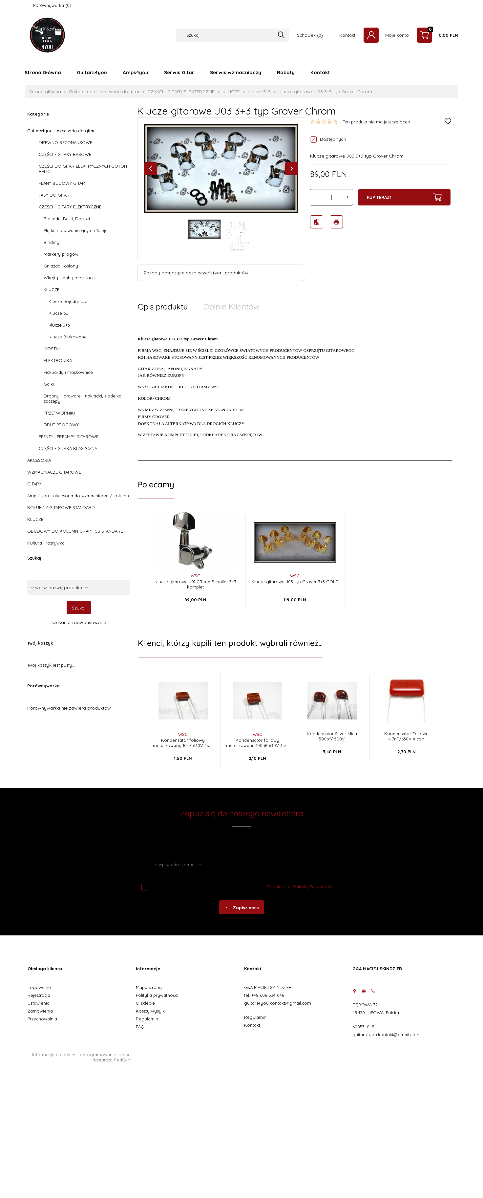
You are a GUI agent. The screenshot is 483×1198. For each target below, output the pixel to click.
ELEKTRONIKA (58, 360)
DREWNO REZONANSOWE (65, 142)
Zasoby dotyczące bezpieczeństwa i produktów (195, 273)
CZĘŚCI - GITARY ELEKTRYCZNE (70, 206)
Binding (51, 242)
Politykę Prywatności (313, 886)
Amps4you (135, 72)
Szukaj (79, 608)
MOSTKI (52, 348)
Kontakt (347, 35)
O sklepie (145, 1003)
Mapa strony (149, 987)
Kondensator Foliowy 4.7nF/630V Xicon (406, 736)
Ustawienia (39, 1003)
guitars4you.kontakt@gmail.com (277, 1003)
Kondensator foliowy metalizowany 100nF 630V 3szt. (257, 743)
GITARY (34, 483)
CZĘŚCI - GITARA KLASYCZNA (68, 448)
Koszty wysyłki (151, 1011)
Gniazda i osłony (61, 265)
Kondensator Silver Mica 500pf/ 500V (332, 736)
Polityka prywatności (157, 995)
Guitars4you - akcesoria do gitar (61, 130)
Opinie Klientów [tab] (231, 306)
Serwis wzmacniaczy (235, 72)
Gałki (49, 384)
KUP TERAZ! (404, 197)
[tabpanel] (295, 390)
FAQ (140, 1026)
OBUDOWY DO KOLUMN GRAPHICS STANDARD (75, 531)
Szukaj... (35, 558)
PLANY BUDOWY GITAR (62, 183)
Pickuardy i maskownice (68, 372)
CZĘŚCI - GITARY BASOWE (65, 154)
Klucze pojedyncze (68, 301)
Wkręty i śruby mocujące (69, 277)
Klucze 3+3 (59, 325)
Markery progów (61, 254)
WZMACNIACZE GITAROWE (54, 472)
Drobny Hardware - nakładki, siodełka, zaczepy (83, 398)
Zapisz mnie (241, 907)
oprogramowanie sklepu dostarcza (105, 1057)
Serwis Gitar (179, 72)
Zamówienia (40, 1011)
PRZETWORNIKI (59, 413)
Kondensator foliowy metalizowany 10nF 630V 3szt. (183, 743)
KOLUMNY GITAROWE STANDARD (61, 507)
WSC (195, 575)
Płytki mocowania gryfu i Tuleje (76, 230)
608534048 (363, 1026)
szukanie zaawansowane (79, 622)
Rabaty (286, 72)
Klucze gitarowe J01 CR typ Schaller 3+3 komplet (195, 584)
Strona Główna (43, 72)
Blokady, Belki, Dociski (67, 218)
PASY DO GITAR (54, 195)
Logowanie (39, 987)
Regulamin (278, 886)
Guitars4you (92, 72)
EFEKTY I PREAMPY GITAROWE (68, 436)
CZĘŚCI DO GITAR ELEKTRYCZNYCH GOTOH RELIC (83, 168)
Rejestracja (39, 995)
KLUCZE (51, 289)
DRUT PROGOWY (61, 424)
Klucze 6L (58, 313)
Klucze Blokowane (68, 336)
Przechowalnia (42, 1018)
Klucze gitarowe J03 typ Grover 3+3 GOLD (295, 581)
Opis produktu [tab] (163, 306)
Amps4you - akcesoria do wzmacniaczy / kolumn (78, 495)
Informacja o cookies (54, 1054)
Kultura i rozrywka (46, 543)
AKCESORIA (39, 460)
